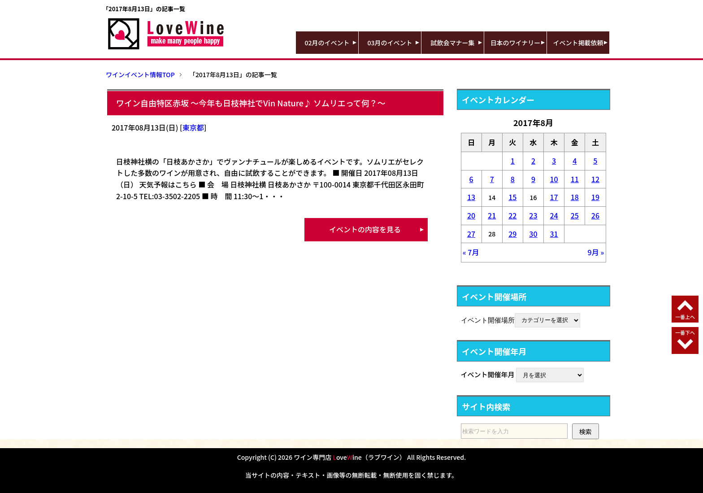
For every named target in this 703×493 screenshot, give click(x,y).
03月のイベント (390, 42)
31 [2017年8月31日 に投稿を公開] (554, 233)
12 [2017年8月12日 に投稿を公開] (595, 179)
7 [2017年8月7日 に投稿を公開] (492, 179)
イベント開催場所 (488, 319)
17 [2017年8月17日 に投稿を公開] (554, 197)
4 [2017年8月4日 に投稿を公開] (575, 160)
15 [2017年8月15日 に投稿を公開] (512, 197)
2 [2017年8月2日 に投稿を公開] (533, 160)
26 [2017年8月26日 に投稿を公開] (595, 215)
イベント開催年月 (488, 374)
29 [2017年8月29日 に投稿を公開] (512, 233)
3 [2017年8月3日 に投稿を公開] (554, 160)
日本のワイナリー (515, 42)
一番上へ (685, 316)
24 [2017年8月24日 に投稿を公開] (554, 215)
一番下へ (685, 332)
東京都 (193, 127)
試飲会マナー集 (453, 42)
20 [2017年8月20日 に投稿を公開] (471, 215)
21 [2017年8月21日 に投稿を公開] (492, 215)
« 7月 (471, 252)
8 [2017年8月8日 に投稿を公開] (513, 179)
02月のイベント (327, 42)
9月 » (596, 252)
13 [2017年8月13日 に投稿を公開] (471, 197)
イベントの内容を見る (365, 229)
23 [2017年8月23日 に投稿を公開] (533, 215)
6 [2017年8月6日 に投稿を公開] (471, 179)
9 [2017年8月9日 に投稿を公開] (533, 179)
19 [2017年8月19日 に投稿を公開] (595, 197)
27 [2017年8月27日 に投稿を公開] (471, 233)
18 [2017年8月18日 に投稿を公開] (575, 197)
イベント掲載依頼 (578, 42)
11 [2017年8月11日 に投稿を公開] (575, 179)
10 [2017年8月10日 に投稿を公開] (554, 179)
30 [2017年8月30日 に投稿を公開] (533, 233)
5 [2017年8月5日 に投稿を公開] (595, 160)
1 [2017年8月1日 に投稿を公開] (513, 160)
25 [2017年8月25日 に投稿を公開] (575, 215)
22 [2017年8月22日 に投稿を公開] (512, 215)
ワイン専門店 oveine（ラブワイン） (350, 457)
